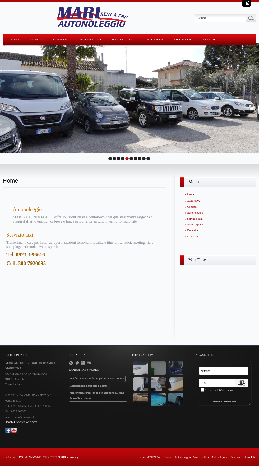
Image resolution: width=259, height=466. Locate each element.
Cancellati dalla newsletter (223, 401)
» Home (190, 194)
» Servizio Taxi (194, 218)
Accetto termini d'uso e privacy (220, 390)
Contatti (60, 39)
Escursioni (182, 39)
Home (15, 39)
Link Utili (209, 39)
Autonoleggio (89, 39)
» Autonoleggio (194, 212)
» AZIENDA (192, 200)
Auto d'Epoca (152, 39)
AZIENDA (36, 39)
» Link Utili (192, 236)
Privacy (74, 457)
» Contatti (191, 206)
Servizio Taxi (121, 39)
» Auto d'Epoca (194, 224)
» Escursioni (192, 230)
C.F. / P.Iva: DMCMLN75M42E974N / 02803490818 (34, 457)
